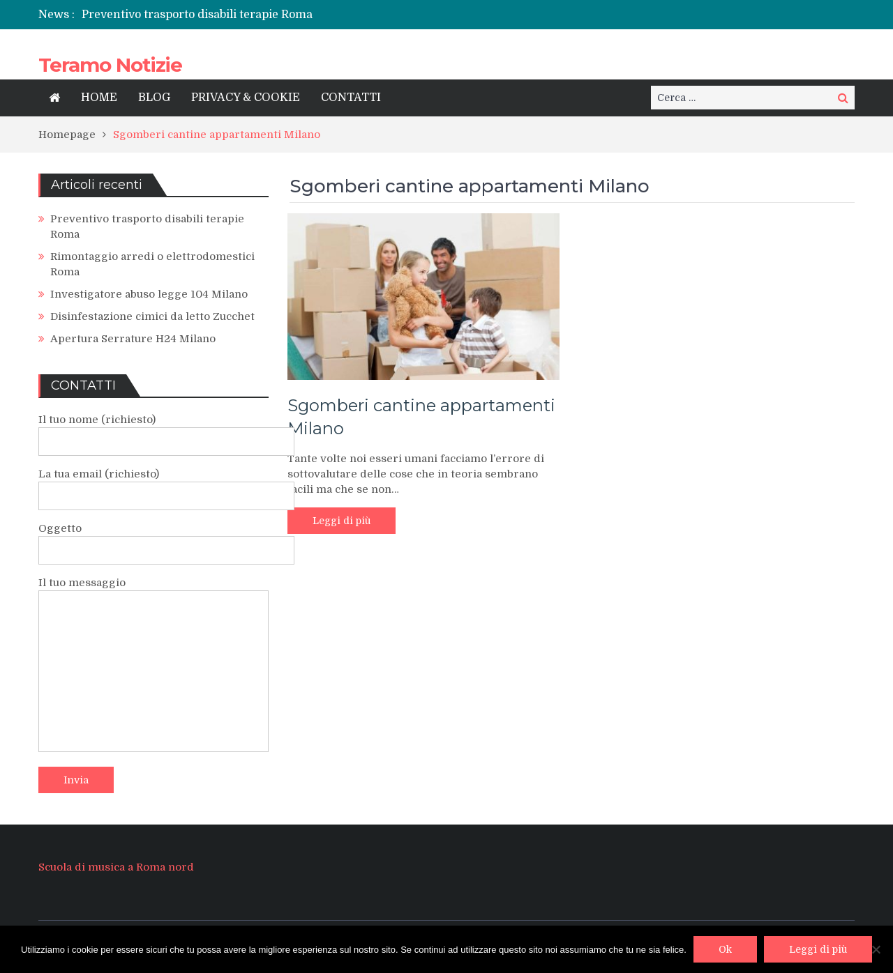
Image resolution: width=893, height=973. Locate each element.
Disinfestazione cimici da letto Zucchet (152, 316)
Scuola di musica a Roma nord (116, 867)
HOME (99, 97)
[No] (876, 949)
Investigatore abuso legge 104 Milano (149, 294)
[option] (305, 14)
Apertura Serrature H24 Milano (133, 338)
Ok (725, 949)
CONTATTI (351, 97)
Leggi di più (341, 520)
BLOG (154, 97)
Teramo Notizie (110, 65)
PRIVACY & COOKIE (245, 97)
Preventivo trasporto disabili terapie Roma (197, 14)
